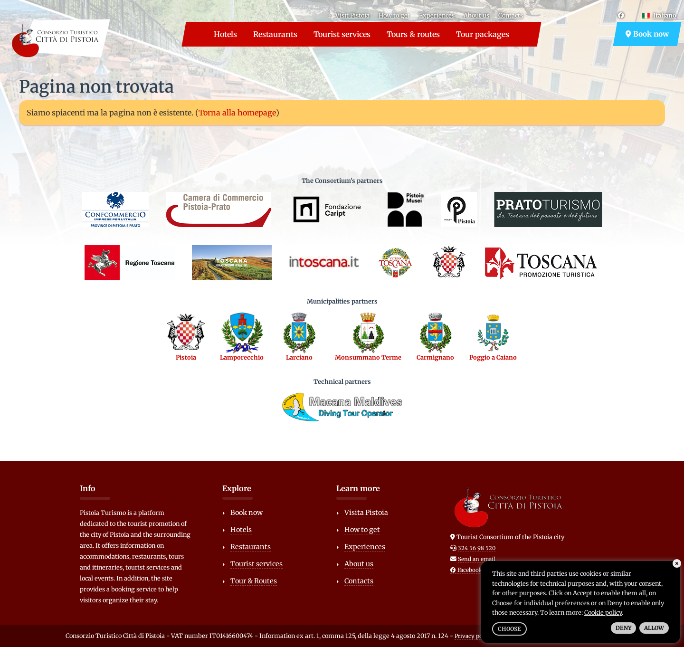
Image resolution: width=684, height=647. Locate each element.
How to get (394, 15)
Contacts (510, 15)
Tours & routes (413, 34)
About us (476, 15)
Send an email (476, 559)
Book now (647, 33)
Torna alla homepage (237, 112)
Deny (623, 628)
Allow (654, 628)
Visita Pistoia (366, 512)
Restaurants (275, 34)
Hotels (225, 34)
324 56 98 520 (476, 548)
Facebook (466, 570)
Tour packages (482, 34)
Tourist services (342, 34)
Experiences (437, 15)
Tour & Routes (253, 581)
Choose (509, 629)
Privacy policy (474, 636)
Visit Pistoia (352, 15)
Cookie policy (603, 612)
